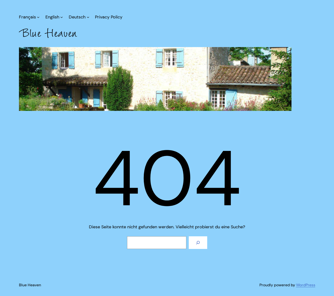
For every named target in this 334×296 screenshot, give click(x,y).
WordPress (305, 285)
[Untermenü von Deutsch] (79, 17)
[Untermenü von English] (54, 17)
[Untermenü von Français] (29, 17)
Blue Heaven (30, 285)
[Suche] (198, 242)
